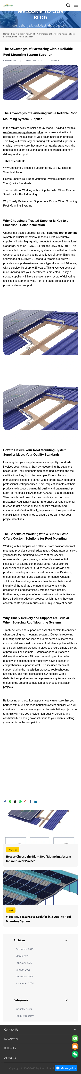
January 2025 (23, 969)
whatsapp (20, 801)
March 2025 (22, 956)
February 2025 (24, 962)
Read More (40, 838)
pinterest (25, 801)
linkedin (35, 801)
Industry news (24, 33)
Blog (13, 33)
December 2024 (25, 976)
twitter (15, 801)
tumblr (30, 801)
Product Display (25, 1015)
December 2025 (25, 949)
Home (6, 33)
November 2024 (25, 983)
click (40, 19)
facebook (5, 801)
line (10, 801)
